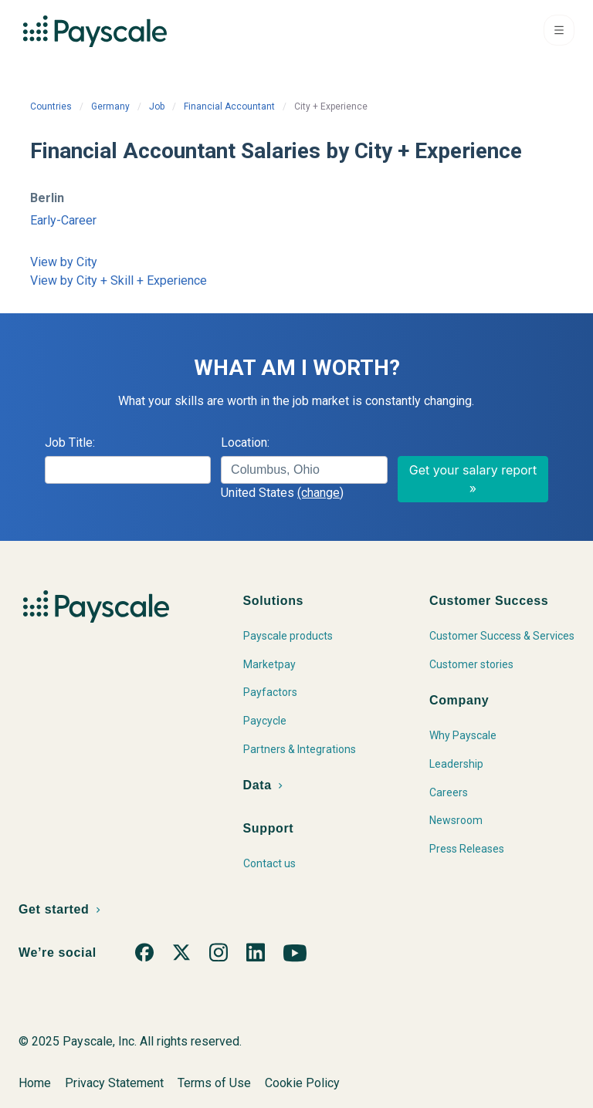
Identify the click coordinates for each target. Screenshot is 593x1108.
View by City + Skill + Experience (118, 280)
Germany (110, 106)
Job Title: (70, 442)
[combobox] (304, 470)
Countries (51, 106)
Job (156, 106)
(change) (320, 492)
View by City (63, 262)
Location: (245, 442)
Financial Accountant (229, 106)
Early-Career (63, 220)
